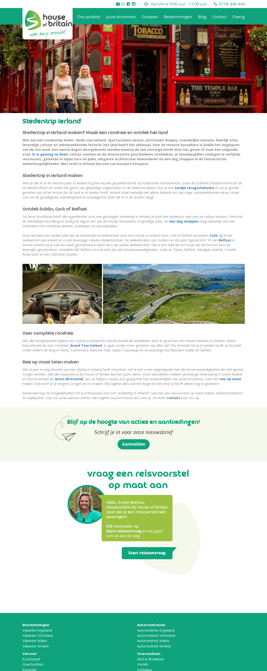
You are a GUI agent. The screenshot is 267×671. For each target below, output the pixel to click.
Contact (219, 16)
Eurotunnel (31, 659)
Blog (202, 16)
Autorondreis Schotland (156, 635)
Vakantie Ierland (35, 646)
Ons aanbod (88, 16)
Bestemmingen (178, 16)
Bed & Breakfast (150, 659)
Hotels (142, 664)
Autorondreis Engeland (155, 630)
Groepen (150, 16)
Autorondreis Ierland (154, 646)
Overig (238, 16)
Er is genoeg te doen (50, 154)
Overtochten (32, 664)
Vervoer (29, 653)
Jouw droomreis (121, 16)
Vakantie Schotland (37, 635)
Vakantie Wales (34, 640)
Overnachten (148, 653)
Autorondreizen (151, 624)
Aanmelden (133, 444)
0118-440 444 (232, 4)
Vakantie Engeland (37, 630)
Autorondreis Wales (153, 640)
